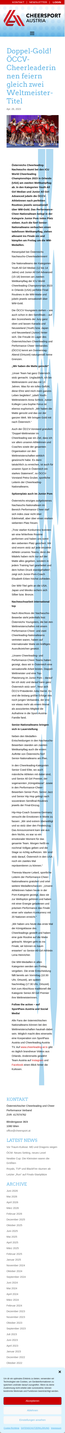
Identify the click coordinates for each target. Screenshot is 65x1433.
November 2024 (16, 1265)
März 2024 (13, 1299)
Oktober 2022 (14, 1362)
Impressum (56, 1428)
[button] (60, 1372)
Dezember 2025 (16, 1219)
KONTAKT (18, 2)
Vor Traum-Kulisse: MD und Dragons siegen (32, 1146)
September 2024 (16, 1276)
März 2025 (13, 1248)
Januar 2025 (14, 1259)
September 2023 (16, 1328)
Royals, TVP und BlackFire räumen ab (29, 1168)
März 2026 (13, 1207)
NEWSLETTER (38, 2)
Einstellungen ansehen (32, 1419)
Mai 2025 (12, 1236)
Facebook (17, 1064)
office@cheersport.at (19, 1130)
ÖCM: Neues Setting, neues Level (26, 1152)
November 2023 (16, 1316)
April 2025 (12, 1242)
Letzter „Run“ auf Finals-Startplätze (27, 1174)
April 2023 (12, 1345)
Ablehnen (32, 1410)
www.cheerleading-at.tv (34, 1047)
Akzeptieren (32, 1400)
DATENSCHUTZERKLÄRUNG (35, 1428)
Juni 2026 (12, 1190)
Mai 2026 (12, 1196)
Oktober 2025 (14, 1225)
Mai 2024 (12, 1288)
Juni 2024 (12, 1282)
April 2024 (12, 1294)
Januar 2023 (14, 1351)
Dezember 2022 (16, 1357)
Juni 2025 (12, 1230)
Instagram (37, 1060)
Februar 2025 (14, 1253)
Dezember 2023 (16, 1311)
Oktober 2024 (14, 1271)
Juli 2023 (12, 1334)
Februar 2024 (14, 1305)
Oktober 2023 (14, 1322)
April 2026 (12, 1202)
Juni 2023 (12, 1339)
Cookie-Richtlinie (11, 1428)
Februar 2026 (14, 1213)
